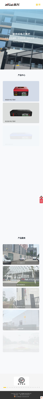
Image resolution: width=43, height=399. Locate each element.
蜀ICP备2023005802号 (25, 394)
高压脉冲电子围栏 (10, 121)
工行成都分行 (21, 263)
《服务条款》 (16, 394)
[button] (17, 65)
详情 (6, 48)
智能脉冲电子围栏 (10, 99)
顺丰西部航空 (21, 285)
